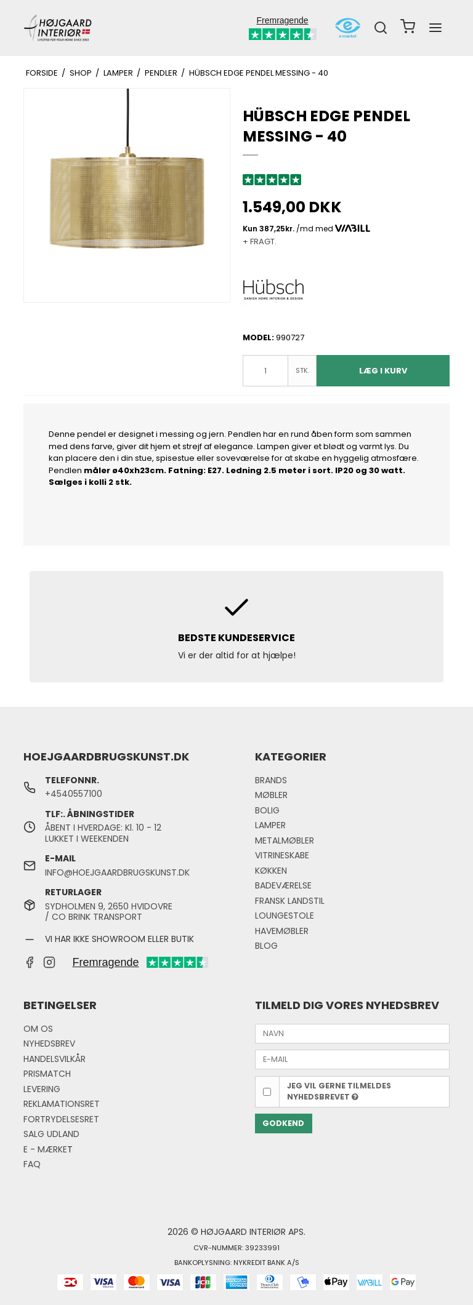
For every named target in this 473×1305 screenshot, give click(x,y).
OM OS (38, 1029)
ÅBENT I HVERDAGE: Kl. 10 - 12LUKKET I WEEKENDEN (103, 833)
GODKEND (283, 1123)
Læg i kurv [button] (383, 371)
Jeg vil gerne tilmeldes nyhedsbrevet (339, 1091)
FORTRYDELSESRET (61, 1119)
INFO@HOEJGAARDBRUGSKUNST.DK (117, 872)
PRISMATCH (47, 1074)
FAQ (32, 1164)
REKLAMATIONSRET (61, 1104)
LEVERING (41, 1089)
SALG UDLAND (51, 1134)
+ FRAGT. (260, 241)
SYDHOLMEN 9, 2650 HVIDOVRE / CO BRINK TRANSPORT (108, 912)
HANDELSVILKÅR (54, 1059)
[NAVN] (352, 1033)
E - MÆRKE (45, 1149)
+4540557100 (73, 794)
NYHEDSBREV (49, 1043)
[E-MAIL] (352, 1059)
